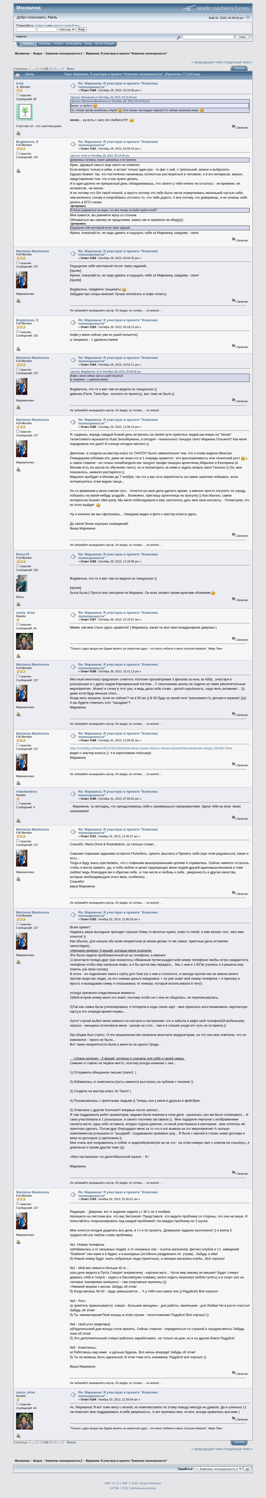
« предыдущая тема (207, 62)
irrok (20, 83)
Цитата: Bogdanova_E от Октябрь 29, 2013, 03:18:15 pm (106, 371)
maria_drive (25, 613)
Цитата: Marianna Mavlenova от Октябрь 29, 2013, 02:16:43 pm (110, 101)
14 (51, 68)
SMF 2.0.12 (112, 1483)
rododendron (26, 791)
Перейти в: (185, 1469)
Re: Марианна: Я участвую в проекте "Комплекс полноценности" (118, 85)
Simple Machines (150, 1483)
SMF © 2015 (130, 1483)
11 (36, 68)
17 (62, 68)
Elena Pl (22, 554)
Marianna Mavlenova (32, 251)
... (33, 68)
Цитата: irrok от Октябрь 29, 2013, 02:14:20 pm (100, 155)
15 (55, 68)
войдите (40, 25)
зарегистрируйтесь (66, 25)
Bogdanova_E (27, 142)
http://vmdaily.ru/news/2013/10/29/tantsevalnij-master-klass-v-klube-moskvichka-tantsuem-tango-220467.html (151, 748)
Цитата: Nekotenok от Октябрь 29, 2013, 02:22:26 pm (104, 97)
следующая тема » (238, 62)
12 (41, 68)
